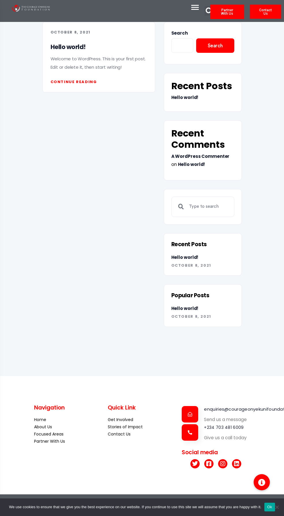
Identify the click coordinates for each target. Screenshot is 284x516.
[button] (262, 482)
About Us (43, 427)
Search (179, 33)
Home (40, 420)
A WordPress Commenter (200, 156)
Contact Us (119, 434)
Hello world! (68, 47)
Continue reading (74, 82)
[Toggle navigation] (190, 7)
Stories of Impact (125, 427)
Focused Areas (49, 434)
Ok (269, 507)
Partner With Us (49, 441)
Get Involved (120, 420)
